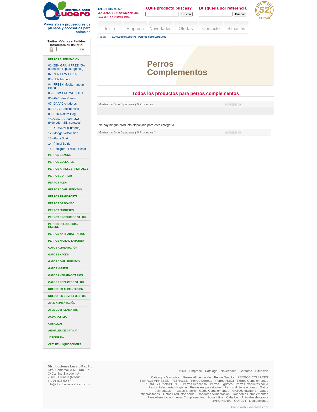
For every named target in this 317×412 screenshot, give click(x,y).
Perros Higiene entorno (66, 240)
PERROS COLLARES (61, 161)
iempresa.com (258, 407)
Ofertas (186, 28)
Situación (236, 28)
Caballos (55, 323)
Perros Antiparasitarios (66, 233)
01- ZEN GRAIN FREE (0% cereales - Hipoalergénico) (66, 67)
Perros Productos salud (67, 217)
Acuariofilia (57, 316)
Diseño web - (239, 407)
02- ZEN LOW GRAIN (63, 74)
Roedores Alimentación (65, 289)
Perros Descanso (61, 203)
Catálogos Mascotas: (165, 377)
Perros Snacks (59, 154)
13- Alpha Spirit (58, 138)
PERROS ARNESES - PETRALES (68, 168)
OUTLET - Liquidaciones (64, 344)
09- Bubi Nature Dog (62, 114)
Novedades (160, 28)
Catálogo (211, 371)
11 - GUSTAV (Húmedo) (64, 128)
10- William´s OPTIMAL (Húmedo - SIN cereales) (64, 121)
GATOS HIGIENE (58, 268)
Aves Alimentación (61, 302)
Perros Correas (60, 175)
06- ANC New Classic (62, 98)
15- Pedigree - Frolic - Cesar (67, 149)
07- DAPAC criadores (62, 103)
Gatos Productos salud (66, 282)
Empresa (135, 28)
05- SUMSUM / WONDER (65, 93)
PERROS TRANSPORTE (63, 196)
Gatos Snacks (58, 254)
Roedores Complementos (67, 296)
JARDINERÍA (56, 337)
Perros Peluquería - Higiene (63, 225)
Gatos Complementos (64, 261)
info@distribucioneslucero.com (69, 384)
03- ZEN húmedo (59, 79)
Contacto (211, 28)
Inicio (110, 28)
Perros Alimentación (63, 59)
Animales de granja (63, 330)
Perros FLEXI (57, 182)
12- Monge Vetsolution (63, 133)
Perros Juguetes (61, 210)
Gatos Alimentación (62, 247)
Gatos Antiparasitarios (65, 275)
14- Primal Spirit (59, 143)
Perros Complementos (65, 189)
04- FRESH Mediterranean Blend (66, 86)
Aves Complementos (63, 309)
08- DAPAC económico (63, 109)
